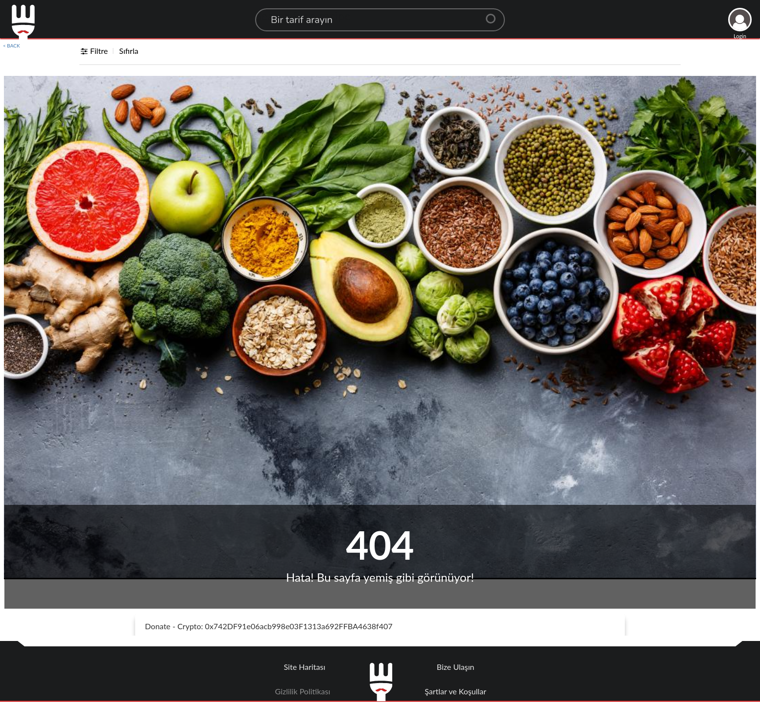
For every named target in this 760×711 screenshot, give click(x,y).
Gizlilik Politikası (303, 691)
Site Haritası (305, 666)
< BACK (11, 45)
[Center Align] (494, 14)
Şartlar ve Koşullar (455, 691)
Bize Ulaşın (456, 666)
